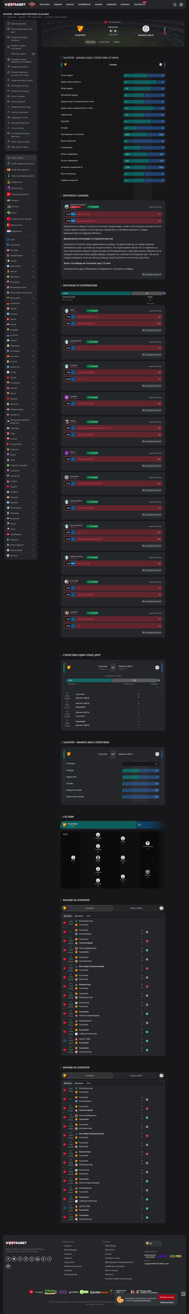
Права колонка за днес (20, 80)
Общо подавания (69, 154)
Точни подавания (69, 160)
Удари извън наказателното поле (77, 108)
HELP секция (111, 1270)
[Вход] (181, 4)
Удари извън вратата (71, 81)
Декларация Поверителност (119, 1262)
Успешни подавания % (72, 167)
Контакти (109, 1249)
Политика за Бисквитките (141, 1300)
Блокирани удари (69, 95)
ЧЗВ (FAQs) (110, 1245)
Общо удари (67, 88)
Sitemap (109, 1274)
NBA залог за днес (18, 146)
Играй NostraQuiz (17, 66)
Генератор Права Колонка (17, 39)
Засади (64, 127)
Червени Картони (69, 180)
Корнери (65, 121)
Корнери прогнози (18, 122)
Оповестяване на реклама (118, 1278)
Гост (88, 916)
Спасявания (66, 147)
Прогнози (44, 4)
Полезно (125, 4)
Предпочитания (166, 1302)
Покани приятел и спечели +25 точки (18, 74)
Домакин (79, 916)
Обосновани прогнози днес (19, 30)
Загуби (69, 783)
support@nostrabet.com (157, 1263)
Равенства (71, 776)
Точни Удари (67, 75)
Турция (22, 17)
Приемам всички (167, 1297)
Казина (98, 4)
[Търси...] (174, 4)
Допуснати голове (75, 796)
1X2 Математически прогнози (18, 135)
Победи (70, 770)
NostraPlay (139, 4)
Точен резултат (16, 101)
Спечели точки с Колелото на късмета (19, 60)
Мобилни (111, 4)
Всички (67, 916)
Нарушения (66, 114)
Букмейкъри (84, 4)
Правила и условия (114, 1266)
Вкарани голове (74, 790)
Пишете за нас (112, 1258)
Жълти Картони (68, 140)
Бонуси (70, 4)
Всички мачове (16, 23)
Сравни (68, 1258)
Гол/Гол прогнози (17, 112)
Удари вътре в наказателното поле (77, 101)
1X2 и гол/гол (15, 128)
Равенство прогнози (18, 106)
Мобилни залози (72, 1266)
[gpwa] (51, 1292)
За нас (108, 1254)
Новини (58, 4)
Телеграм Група (21, 54)
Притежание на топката (72, 134)
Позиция (70, 763)
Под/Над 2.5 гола (17, 117)
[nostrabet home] (16, 1243)
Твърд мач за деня (18, 90)
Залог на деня (16, 96)
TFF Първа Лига (35, 17)
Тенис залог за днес (18, 141)
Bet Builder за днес (18, 85)
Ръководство (70, 1274)
